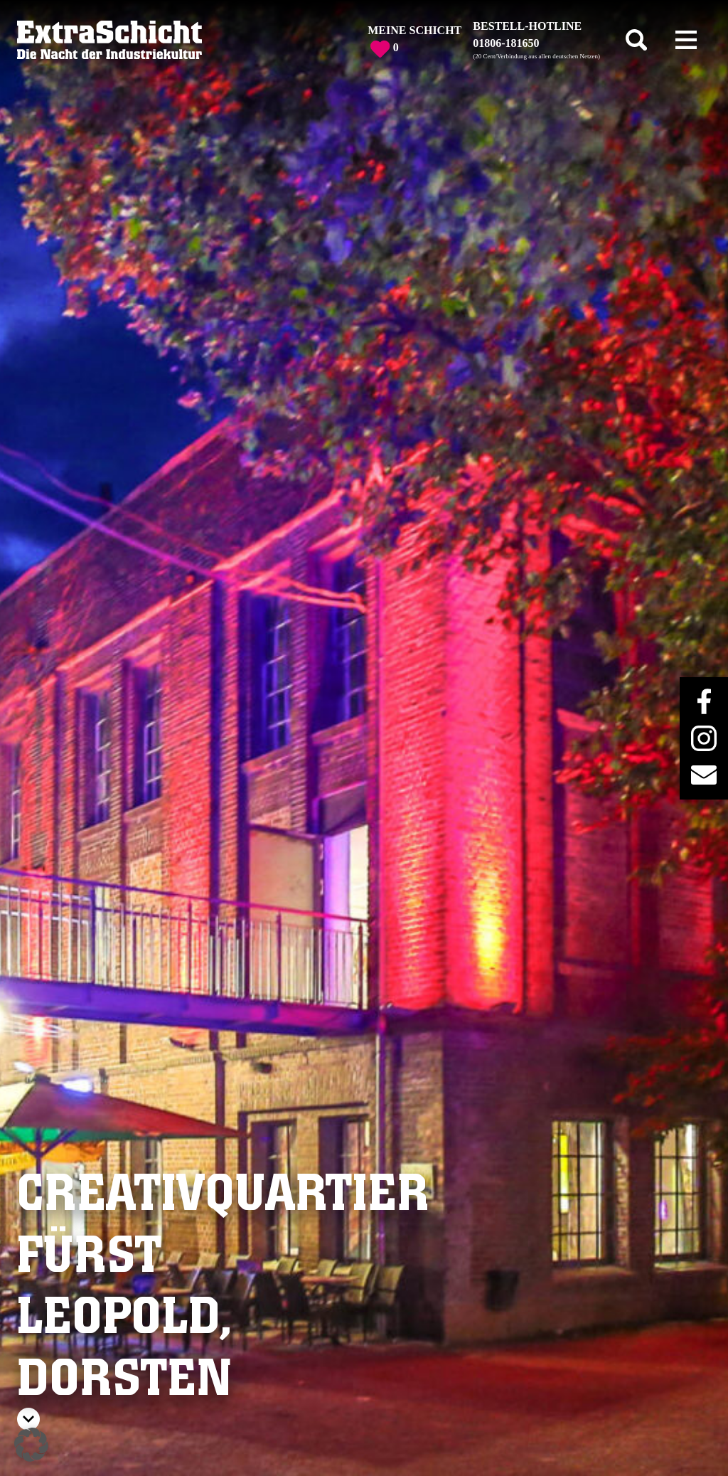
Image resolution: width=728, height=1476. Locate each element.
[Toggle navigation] (686, 39)
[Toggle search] (636, 39)
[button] (31, 1444)
